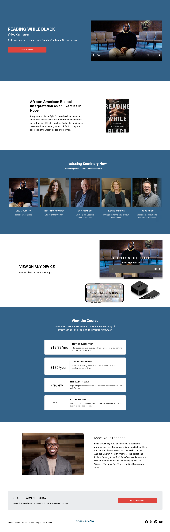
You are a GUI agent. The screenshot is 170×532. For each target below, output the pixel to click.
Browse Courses (14, 523)
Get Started (47, 523)
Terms (24, 523)
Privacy (31, 523)
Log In (38, 523)
